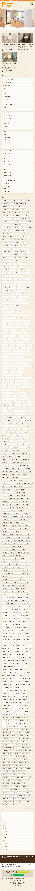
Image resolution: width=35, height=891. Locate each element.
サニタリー (12, 345)
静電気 (13, 209)
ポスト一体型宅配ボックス (7, 245)
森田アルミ (19, 353)
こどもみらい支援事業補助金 (8, 534)
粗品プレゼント (23, 723)
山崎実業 (22, 630)
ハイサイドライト (9, 420)
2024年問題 (12, 341)
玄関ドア (8, 783)
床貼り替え (4, 384)
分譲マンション (5, 579)
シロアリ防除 (17, 654)
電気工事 (11, 522)
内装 (11, 738)
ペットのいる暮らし (15, 263)
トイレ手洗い (16, 351)
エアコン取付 (22, 411)
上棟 (11, 471)
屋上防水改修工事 (11, 317)
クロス (9, 435)
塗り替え (4, 705)
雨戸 (18, 777)
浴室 (3, 747)
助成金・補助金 (7, 96)
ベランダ (12, 552)
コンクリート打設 (11, 453)
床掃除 (22, 251)
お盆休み (4, 621)
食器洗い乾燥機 (15, 663)
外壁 (27, 738)
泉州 (15, 681)
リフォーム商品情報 (6, 227)
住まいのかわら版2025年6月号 (23, 296)
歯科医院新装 (19, 311)
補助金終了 (4, 408)
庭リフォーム (24, 381)
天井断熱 (4, 651)
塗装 (24, 795)
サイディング (20, 681)
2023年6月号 (24, 432)
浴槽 (7, 471)
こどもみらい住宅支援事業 (24, 768)
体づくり (13, 284)
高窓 (3, 420)
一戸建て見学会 (5, 474)
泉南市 (12, 603)
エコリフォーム (5, 792)
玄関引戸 (4, 510)
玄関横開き (9, 537)
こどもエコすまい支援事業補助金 (22, 459)
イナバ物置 (9, 540)
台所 (22, 729)
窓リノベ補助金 (20, 335)
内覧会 (8, 723)
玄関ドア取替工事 (5, 570)
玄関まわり (9, 765)
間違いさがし (5, 275)
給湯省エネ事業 (28, 516)
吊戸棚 (3, 573)
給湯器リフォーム (22, 396)
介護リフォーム (7, 153)
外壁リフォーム (7, 164)
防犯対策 (8, 468)
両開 (27, 501)
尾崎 (10, 417)
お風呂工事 (23, 495)
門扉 (15, 540)
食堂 (24, 606)
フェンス (26, 624)
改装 (25, 771)
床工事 (15, 444)
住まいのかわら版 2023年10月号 (24, 387)
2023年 (5, 822)
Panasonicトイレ (24, 215)
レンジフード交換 (27, 486)
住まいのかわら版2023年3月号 (8, 483)
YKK (10, 504)
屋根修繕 (18, 660)
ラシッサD (4, 218)
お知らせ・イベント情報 (8, 79)
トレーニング (5, 233)
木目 (27, 735)
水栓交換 (27, 573)
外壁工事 (12, 702)
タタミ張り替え (5, 296)
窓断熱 (3, 387)
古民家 (20, 795)
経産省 (3, 462)
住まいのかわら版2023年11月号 (8, 378)
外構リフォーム (7, 156)
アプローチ (29, 561)
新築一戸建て (21, 525)
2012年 (5, 840)
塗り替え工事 (16, 678)
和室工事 (23, 369)
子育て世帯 (9, 768)
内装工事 (4, 639)
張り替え (11, 441)
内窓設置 (4, 351)
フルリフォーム (5, 531)
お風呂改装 (19, 284)
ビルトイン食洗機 (5, 663)
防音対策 (4, 236)
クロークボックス (5, 744)
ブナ (19, 357)
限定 (30, 684)
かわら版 (4, 390)
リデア (14, 248)
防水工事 (4, 317)
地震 (11, 329)
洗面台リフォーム (25, 600)
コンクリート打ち (5, 546)
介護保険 (27, 435)
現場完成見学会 (11, 348)
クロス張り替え (16, 435)
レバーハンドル (5, 576)
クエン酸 (20, 254)
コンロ (3, 489)
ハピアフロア (17, 708)
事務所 (15, 738)
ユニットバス (5, 477)
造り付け (14, 519)
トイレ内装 (18, 465)
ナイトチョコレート (6, 209)
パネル (3, 780)
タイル (3, 723)
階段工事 (28, 465)
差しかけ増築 (5, 203)
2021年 (5, 828)
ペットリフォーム (13, 266)
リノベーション (7, 101)
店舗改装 (5, 107)
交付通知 (10, 681)
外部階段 (18, 308)
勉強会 (8, 735)
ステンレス (9, 720)
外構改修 (22, 453)
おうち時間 (14, 260)
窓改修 (12, 531)
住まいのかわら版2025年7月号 (22, 293)
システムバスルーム (26, 248)
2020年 (5, 831)
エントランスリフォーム (7, 672)
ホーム (10, 28)
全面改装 (22, 489)
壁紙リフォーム (5, 293)
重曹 (25, 254)
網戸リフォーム (20, 507)
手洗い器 (10, 351)
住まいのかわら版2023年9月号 (8, 393)
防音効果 (20, 212)
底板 (16, 744)
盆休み (9, 621)
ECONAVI (4, 666)
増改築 (29, 795)
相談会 (3, 720)
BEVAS (16, 636)
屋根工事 (23, 714)
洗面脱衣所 (14, 396)
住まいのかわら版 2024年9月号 (14, 326)
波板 (11, 498)
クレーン (15, 720)
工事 (19, 666)
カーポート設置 (11, 660)
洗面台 (26, 687)
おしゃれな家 (17, 218)
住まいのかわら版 (7, 82)
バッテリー (17, 251)
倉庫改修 (28, 402)
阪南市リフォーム (5, 492)
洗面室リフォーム (7, 139)
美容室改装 (29, 747)
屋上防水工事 (27, 314)
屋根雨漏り (21, 801)
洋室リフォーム (7, 169)
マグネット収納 (5, 633)
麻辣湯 (17, 230)
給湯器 (26, 513)
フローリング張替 (22, 444)
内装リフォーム (7, 123)
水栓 (23, 573)
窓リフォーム (6, 134)
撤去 (28, 780)
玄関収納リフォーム (6, 645)
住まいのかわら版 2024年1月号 (8, 363)
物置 (28, 654)
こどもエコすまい (16, 402)
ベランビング (20, 257)
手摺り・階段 (6, 90)
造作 (10, 519)
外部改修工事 (15, 582)
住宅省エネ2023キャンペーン (8, 513)
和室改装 (22, 558)
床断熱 (26, 648)
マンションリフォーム (8, 104)
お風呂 (15, 762)
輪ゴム (3, 272)
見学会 (3, 729)
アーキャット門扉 (11, 543)
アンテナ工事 (5, 522)
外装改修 (20, 675)
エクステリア (16, 789)
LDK (26, 729)
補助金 (3, 768)
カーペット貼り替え (25, 351)
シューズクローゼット (23, 741)
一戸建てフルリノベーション (8, 459)
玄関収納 (8, 771)
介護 (22, 435)
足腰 (15, 233)
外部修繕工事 (27, 540)
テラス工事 (20, 417)
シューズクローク (22, 447)
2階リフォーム (17, 753)
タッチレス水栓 (19, 687)
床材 (26, 705)
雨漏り (15, 666)
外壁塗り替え (5, 732)
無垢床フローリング (15, 360)
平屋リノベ (29, 221)
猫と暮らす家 (23, 263)
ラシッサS (11, 218)
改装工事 (17, 305)
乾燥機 (9, 423)
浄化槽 (17, 588)
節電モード (10, 251)
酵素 (3, 471)
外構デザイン (22, 348)
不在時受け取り (5, 242)
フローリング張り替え (20, 438)
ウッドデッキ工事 (15, 200)
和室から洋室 (24, 696)
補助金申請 (14, 561)
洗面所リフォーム (19, 555)
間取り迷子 (26, 462)
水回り (27, 615)
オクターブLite (10, 600)
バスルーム (12, 477)
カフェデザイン (20, 642)
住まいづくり (21, 260)
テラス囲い (4, 287)
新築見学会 (27, 477)
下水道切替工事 (5, 588)
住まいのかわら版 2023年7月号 (19, 414)
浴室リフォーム (7, 191)
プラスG (8, 272)
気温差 (21, 278)
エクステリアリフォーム (7, 669)
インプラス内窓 (5, 329)
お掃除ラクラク (27, 212)
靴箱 (3, 771)
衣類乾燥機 (15, 423)
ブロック (23, 645)
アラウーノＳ (18, 603)
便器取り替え (19, 450)
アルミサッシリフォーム (7, 789)
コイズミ (4, 594)
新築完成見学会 (28, 420)
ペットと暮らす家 (22, 266)
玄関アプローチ (23, 203)
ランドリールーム (25, 708)
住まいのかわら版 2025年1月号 (8, 320)
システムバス (23, 777)
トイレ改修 (4, 450)
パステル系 (21, 744)
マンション (4, 690)
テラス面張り (26, 284)
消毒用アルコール (5, 257)
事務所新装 (26, 651)
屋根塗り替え (27, 681)
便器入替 (28, 200)
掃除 (18, 269)
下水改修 (30, 447)
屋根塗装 (10, 762)
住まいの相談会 (25, 717)
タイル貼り (14, 546)
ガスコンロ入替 (27, 323)
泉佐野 (30, 729)
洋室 (18, 759)
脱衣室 (8, 711)
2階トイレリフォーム (15, 576)
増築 (5, 88)
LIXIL (28, 564)
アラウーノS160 (15, 215)
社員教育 (14, 735)
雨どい (3, 603)
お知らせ (24, 326)
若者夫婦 (15, 768)
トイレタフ (10, 705)
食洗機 (23, 660)
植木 (3, 381)
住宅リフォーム (15, 723)
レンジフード (17, 693)
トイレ (24, 780)
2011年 (5, 843)
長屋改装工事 (22, 329)
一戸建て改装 (18, 474)
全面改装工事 (19, 483)
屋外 (11, 657)
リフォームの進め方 (17, 864)
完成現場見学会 (5, 612)
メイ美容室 (14, 726)
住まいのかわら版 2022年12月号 (9, 549)
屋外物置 (16, 657)
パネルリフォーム (10, 780)
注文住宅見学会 (19, 477)
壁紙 (19, 591)
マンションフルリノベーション (8, 615)
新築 (10, 699)
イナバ (3, 540)
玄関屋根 (15, 765)
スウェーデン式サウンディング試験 (15, 528)
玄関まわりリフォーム (18, 669)
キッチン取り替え (23, 426)
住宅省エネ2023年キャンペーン (16, 372)
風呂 (16, 750)
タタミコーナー (5, 335)
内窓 (15, 387)
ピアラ (9, 248)
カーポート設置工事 (25, 504)
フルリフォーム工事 (18, 480)
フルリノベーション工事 (7, 480)
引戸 (26, 507)
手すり (3, 711)
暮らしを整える (5, 263)
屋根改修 (14, 675)
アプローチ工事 (22, 561)
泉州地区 (4, 606)
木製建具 (16, 786)
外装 (18, 645)
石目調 (13, 624)
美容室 (23, 747)
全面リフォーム (5, 552)
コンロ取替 (4, 299)
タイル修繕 (27, 672)
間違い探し (9, 290)
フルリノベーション (27, 603)
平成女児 (23, 209)
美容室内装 (4, 750)
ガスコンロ (16, 489)
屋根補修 (18, 717)
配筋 (11, 759)
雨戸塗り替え (19, 651)
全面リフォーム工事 (18, 486)
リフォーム (4, 699)
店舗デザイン (18, 756)
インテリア (19, 774)
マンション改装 (23, 690)
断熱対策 (10, 236)
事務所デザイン (21, 735)
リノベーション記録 (6, 260)
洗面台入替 (4, 323)
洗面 (17, 348)
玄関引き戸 (29, 639)
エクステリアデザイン (18, 648)
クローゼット (5, 693)
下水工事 (26, 543)
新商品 (27, 633)
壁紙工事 (4, 435)
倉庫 (23, 402)
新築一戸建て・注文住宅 (8, 99)
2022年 (5, 825)
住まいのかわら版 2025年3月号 (8, 311)
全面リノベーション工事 (7, 486)
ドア (17, 393)
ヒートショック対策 (6, 714)
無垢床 (23, 357)
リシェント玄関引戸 (26, 537)
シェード (29, 411)
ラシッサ (24, 218)
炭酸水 (26, 257)
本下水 (22, 588)
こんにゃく (12, 230)
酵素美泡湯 (28, 468)
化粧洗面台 (17, 600)
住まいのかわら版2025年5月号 (22, 302)
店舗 (19, 738)
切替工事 (12, 588)
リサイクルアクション (19, 206)
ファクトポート (14, 501)
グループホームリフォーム (20, 221)
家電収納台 (4, 519)
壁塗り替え (22, 702)
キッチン (24, 783)
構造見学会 (16, 498)
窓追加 (21, 420)
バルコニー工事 (5, 357)
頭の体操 (10, 281)
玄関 (3, 783)
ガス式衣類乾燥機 (5, 426)
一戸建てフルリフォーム (21, 456)
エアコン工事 (15, 411)
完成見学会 (6, 93)
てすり (24, 408)
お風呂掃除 (18, 492)
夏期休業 (28, 618)
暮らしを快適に (21, 239)
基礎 (24, 756)
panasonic (28, 732)
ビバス (20, 636)
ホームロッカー (5, 657)
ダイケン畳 (13, 335)
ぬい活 (3, 290)
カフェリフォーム (11, 639)
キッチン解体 (5, 269)
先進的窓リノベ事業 (6, 516)
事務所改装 (10, 753)
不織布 (22, 269)
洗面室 (30, 777)
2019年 (5, 834)
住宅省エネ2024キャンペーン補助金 (9, 366)
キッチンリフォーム (8, 112)
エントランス (20, 672)
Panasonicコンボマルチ (22, 242)
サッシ (27, 753)
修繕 (3, 675)
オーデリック (23, 576)
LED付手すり (4, 411)
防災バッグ (14, 257)
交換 (26, 663)
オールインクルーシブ (18, 281)
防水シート (22, 657)
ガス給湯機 (6, 120)
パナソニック (21, 732)
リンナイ (21, 423)
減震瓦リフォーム (5, 804)
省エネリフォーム (12, 212)
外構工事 (4, 648)
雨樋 (8, 603)
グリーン (24, 405)
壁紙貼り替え (5, 372)
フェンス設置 (23, 338)
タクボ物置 (22, 570)
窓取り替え (18, 531)
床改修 (18, 369)
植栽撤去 (17, 381)
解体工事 (4, 251)
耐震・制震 (17, 338)
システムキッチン (5, 786)
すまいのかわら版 (5, 642)
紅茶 (30, 227)
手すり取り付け (5, 618)
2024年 (5, 819)
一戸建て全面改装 (10, 456)
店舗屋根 (12, 717)
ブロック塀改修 (13, 275)
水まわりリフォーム (6, 215)
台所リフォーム (24, 393)
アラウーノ (4, 708)
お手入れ (4, 495)
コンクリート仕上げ (6, 564)
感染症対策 (25, 684)
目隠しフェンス (19, 624)
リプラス (4, 326)
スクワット (23, 230)
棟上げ (25, 750)
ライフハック (12, 269)
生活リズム (15, 278)
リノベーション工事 (27, 579)
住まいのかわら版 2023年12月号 (25, 366)
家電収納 (18, 783)
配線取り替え (14, 525)
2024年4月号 (4, 341)
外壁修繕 (10, 666)
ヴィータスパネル (15, 227)
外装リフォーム (5, 702)
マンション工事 (22, 609)
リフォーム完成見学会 (23, 726)
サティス (4, 248)
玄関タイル (8, 675)
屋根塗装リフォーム (24, 798)
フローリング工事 (22, 441)
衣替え (3, 432)
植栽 (7, 381)
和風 (8, 627)
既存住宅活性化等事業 (8, 186)
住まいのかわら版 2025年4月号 (8, 308)
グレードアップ (18, 684)
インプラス (9, 387)
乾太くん (4, 423)
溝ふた (17, 570)
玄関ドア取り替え (19, 567)
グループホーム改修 (6, 224)
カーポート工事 (16, 504)
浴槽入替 (22, 200)
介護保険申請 (5, 438)
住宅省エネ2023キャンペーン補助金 (21, 399)
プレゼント (12, 687)
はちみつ (27, 251)
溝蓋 (12, 570)
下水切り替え (19, 543)
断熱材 (30, 750)
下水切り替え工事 (20, 585)
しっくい (4, 660)
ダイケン (10, 708)
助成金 (29, 405)
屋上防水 (19, 317)
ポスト (9, 696)
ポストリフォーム (25, 245)
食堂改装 (29, 606)
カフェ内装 (26, 636)
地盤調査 (26, 528)
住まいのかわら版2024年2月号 (8, 353)
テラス (14, 417)
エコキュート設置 (13, 447)
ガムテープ (28, 269)
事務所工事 (4, 654)
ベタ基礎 (4, 453)
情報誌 (13, 492)
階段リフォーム (27, 417)
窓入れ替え (26, 384)
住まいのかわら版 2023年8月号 (14, 405)
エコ (11, 206)
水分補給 (4, 281)
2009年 (5, 849)
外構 (15, 672)
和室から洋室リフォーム (26, 360)
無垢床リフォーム (5, 360)
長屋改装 (16, 329)
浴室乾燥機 (8, 747)
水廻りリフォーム (7, 110)
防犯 (3, 468)
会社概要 (4, 866)
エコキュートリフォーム (9, 115)
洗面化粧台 (11, 750)
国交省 (13, 462)
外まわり (27, 582)
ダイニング (4, 726)
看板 (31, 735)
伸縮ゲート (4, 504)
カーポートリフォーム (6, 507)
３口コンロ (9, 489)
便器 (25, 450)
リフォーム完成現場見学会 (24, 594)
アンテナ (26, 519)
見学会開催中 (28, 453)
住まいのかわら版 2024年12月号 (23, 320)
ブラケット (10, 594)
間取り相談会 (19, 462)
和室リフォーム (7, 148)
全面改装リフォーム (28, 483)
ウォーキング (27, 278)
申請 (20, 699)
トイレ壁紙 (29, 345)
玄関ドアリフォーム (21, 639)
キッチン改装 (16, 729)
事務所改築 (26, 627)
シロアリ (10, 654)
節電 (15, 290)
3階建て (12, 474)
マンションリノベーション (22, 612)
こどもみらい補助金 (6, 561)
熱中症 (29, 414)
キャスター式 (21, 501)
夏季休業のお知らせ (13, 408)
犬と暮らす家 (5, 266)
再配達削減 (13, 242)
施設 (3, 630)
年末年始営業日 (18, 375)
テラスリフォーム (5, 369)
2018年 (5, 837)
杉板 (23, 753)
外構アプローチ (5, 206)
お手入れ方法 (10, 495)
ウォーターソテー (28, 281)
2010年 (5, 846)
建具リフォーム (5, 221)
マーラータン (5, 230)
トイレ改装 (12, 465)
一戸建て (4, 528)
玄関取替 (4, 348)
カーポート (19, 792)
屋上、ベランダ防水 (7, 158)
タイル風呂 (12, 438)
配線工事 (17, 522)
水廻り (26, 762)
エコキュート (5, 447)
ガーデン (12, 293)
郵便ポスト (24, 693)
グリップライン (22, 564)
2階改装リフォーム (7, 126)
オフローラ (20, 275)
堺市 (17, 702)
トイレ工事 (25, 429)
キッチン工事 (5, 429)
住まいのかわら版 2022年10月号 (9, 591)
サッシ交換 (14, 224)
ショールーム (13, 633)
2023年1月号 (18, 534)
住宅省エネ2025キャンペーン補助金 (22, 299)
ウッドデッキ (5, 332)
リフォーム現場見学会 (6, 597)
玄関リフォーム (7, 131)
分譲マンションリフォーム (16, 579)
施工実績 (9, 864)
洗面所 (11, 693)
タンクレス (21, 705)
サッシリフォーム (5, 756)
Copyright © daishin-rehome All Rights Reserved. (17, 888)
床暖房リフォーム (7, 175)
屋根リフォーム (7, 161)
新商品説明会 (5, 636)
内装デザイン (5, 738)
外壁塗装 (4, 762)
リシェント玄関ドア (14, 203)
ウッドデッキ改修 (5, 200)
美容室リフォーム (16, 747)
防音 (28, 236)
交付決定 (4, 681)
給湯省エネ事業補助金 (6, 402)
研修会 (3, 735)
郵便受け (4, 696)
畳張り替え (13, 296)
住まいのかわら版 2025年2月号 (17, 314)
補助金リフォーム (19, 513)
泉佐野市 (10, 606)
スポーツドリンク (5, 284)
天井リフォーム (12, 287)
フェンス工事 (5, 498)
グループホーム (19, 771)
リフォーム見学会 (27, 471)
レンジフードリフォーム (7, 399)
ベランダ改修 (19, 552)
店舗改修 (13, 642)
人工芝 (26, 332)
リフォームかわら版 (21, 290)
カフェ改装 (13, 774)
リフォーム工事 (15, 426)
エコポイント (24, 789)
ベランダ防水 (26, 311)
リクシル (4, 543)
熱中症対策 (4, 417)
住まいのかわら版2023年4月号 (18, 468)
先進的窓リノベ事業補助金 (7, 375)
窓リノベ (27, 335)
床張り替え (6, 129)
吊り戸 (28, 570)
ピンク (27, 744)
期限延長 (25, 699)
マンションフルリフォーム (13, 390)
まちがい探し (25, 233)
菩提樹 (9, 510)
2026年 (5, 813)
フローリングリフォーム (7, 444)
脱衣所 (20, 750)
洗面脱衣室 (12, 555)
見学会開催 (27, 498)
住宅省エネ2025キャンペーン (8, 302)
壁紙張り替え (24, 591)
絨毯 (21, 332)
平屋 (11, 221)
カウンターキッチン (18, 606)
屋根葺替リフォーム (8, 167)
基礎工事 (10, 648)
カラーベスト (5, 684)
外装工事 (24, 666)
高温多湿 (9, 432)
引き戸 (13, 783)
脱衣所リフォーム (5, 558)
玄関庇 (3, 765)
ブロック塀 (29, 645)
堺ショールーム (21, 633)
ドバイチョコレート (21, 287)
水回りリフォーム (15, 714)
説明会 (11, 636)
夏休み (14, 621)
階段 (24, 465)
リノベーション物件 (6, 582)
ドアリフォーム (26, 534)
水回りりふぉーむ (27, 378)
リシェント (4, 567)
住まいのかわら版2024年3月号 (22, 341)
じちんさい (20, 510)
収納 (29, 338)
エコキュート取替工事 (14, 332)
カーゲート (13, 792)
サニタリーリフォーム (20, 345)
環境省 (8, 462)
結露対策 (23, 236)
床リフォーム (5, 441)
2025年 (5, 816)
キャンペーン (5, 687)
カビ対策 (20, 384)
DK (9, 726)
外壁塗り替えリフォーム (7, 678)
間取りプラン (5, 465)
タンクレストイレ (5, 624)
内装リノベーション (6, 396)
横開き (3, 537)
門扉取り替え (20, 540)
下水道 (13, 585)
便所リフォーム (14, 795)
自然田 (11, 684)
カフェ (25, 774)
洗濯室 (13, 711)
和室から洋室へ (5, 777)
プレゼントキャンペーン (26, 678)
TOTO (3, 600)
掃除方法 (24, 492)
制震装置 (10, 338)
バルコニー (25, 353)
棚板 (12, 744)
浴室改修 (19, 429)
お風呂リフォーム (15, 558)
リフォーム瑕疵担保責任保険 (9, 180)
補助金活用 (4, 212)
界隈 (28, 287)
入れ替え (21, 663)
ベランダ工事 (13, 357)
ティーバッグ (24, 227)
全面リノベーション (22, 549)
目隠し (3, 627)
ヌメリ (18, 432)
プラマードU (13, 239)
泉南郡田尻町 (19, 627)
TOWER (17, 630)
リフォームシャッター (6, 278)
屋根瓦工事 (4, 801)
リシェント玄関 (17, 537)
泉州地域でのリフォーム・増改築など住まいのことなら (9, 0)
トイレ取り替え (12, 450)
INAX (19, 248)
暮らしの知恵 (26, 272)
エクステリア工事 (9, 630)
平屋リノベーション (23, 224)
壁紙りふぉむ (5, 345)
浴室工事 (17, 495)
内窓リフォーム (17, 236)
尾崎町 (13, 645)
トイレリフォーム (7, 142)
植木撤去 (12, 381)
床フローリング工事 (8, 172)
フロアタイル (19, 597)
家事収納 (20, 519)
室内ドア (29, 218)
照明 (15, 594)
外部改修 (4, 585)
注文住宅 (28, 525)
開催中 (3, 456)
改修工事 (21, 582)
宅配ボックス (17, 245)
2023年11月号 (19, 378)
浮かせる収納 (14, 254)
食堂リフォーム (5, 609)
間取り (21, 498)
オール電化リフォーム (8, 118)
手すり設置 (14, 564)
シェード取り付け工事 (6, 414)
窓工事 (17, 420)
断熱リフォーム (5, 239)
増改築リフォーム (7, 150)
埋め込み (14, 696)
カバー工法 (4, 338)
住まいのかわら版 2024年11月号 (15, 323)
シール (18, 209)
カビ (14, 432)
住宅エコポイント (7, 188)
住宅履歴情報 (6, 183)
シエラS (4, 405)
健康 (19, 233)
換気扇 (8, 573)
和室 (15, 759)
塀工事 (29, 348)
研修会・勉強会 (7, 137)
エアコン (27, 711)
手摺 (20, 408)
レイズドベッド (5, 314)
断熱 (13, 771)
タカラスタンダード (16, 573)
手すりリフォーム (20, 618)
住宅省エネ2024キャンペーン (22, 363)
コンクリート (5, 759)
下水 (9, 585)
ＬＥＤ (20, 804)
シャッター (13, 777)
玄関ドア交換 (11, 567)
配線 (22, 522)
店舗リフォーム (5, 774)
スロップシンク (20, 711)
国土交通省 (15, 699)
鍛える (11, 233)
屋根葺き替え (22, 720)
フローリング (24, 759)
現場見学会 (13, 612)
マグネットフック (5, 254)
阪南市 (28, 720)
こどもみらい (5, 555)
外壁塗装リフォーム (6, 798)
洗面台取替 (26, 597)
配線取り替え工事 (5, 525)
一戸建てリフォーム (18, 471)
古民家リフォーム (7, 145)
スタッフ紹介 (11, 866)
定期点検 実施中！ (7, 177)
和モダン (13, 627)
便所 (15, 705)
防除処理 (23, 654)
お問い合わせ (19, 866)
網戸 (14, 507)
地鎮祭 (14, 510)
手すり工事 (13, 618)
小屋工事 (10, 299)
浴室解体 (25, 474)
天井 (30, 648)
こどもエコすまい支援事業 (17, 516)
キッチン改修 (12, 429)
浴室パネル (18, 780)
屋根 (23, 738)
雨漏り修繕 (29, 657)
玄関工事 (13, 369)
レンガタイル (20, 546)
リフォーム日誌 (7, 85)
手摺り (12, 305)
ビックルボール (19, 272)
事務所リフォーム (13, 732)
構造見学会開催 (5, 501)
